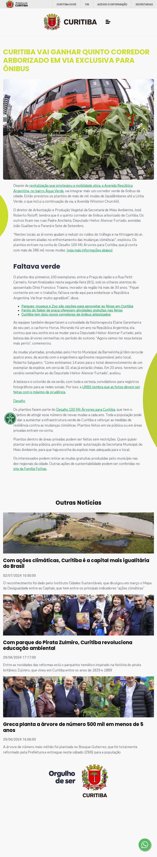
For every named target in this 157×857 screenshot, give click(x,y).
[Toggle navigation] (108, 22)
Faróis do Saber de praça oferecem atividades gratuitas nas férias (72, 310)
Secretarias (144, 4)
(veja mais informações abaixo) (90, 250)
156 (87, 4)
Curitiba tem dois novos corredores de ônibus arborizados (66, 314)
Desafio (19, 401)
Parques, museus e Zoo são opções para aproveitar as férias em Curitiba (77, 306)
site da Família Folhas (29, 469)
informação (112, 4)
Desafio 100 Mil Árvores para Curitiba (85, 409)
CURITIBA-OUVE (66, 4)
